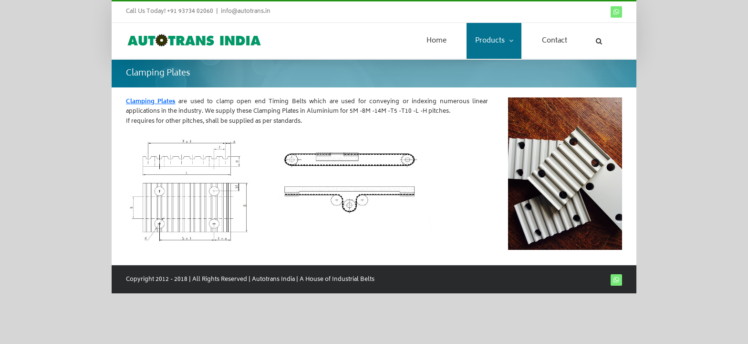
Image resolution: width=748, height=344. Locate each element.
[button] (610, 41)
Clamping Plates (151, 102)
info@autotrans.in (245, 12)
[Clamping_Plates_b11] (281, 139)
